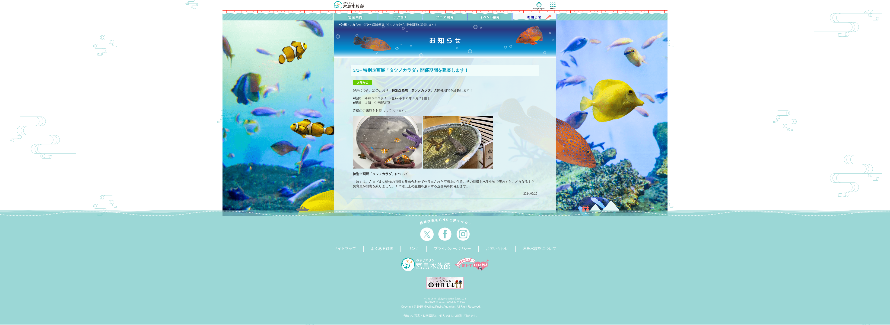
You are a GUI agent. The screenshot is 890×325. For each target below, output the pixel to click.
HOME (342, 24)
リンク (413, 248)
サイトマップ (345, 248)
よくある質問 (382, 248)
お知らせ (355, 24)
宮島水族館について (539, 248)
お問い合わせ (497, 248)
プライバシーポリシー (452, 248)
